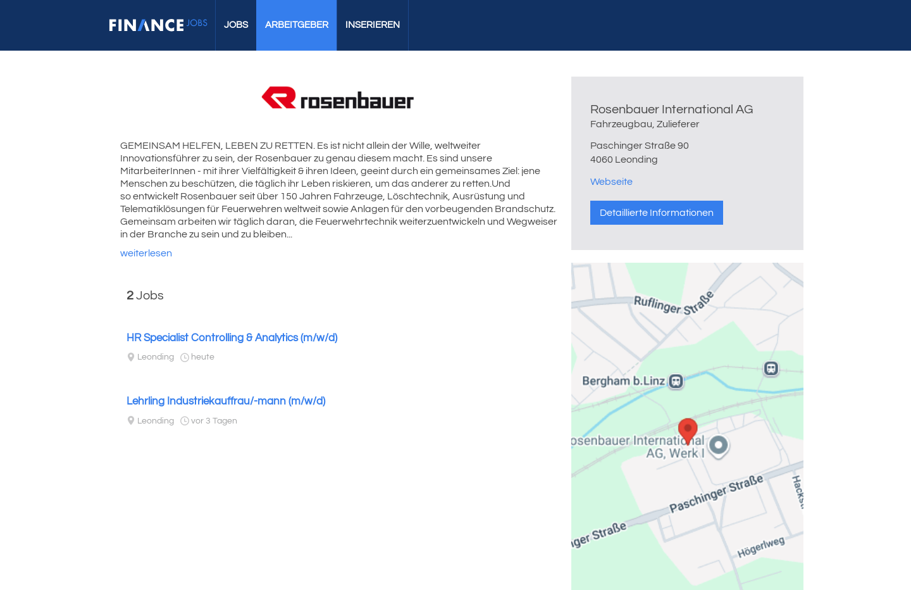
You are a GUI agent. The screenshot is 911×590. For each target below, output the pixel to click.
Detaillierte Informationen (657, 213)
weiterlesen (146, 253)
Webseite (611, 182)
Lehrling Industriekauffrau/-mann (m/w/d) (226, 401)
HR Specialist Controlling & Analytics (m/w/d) (232, 338)
